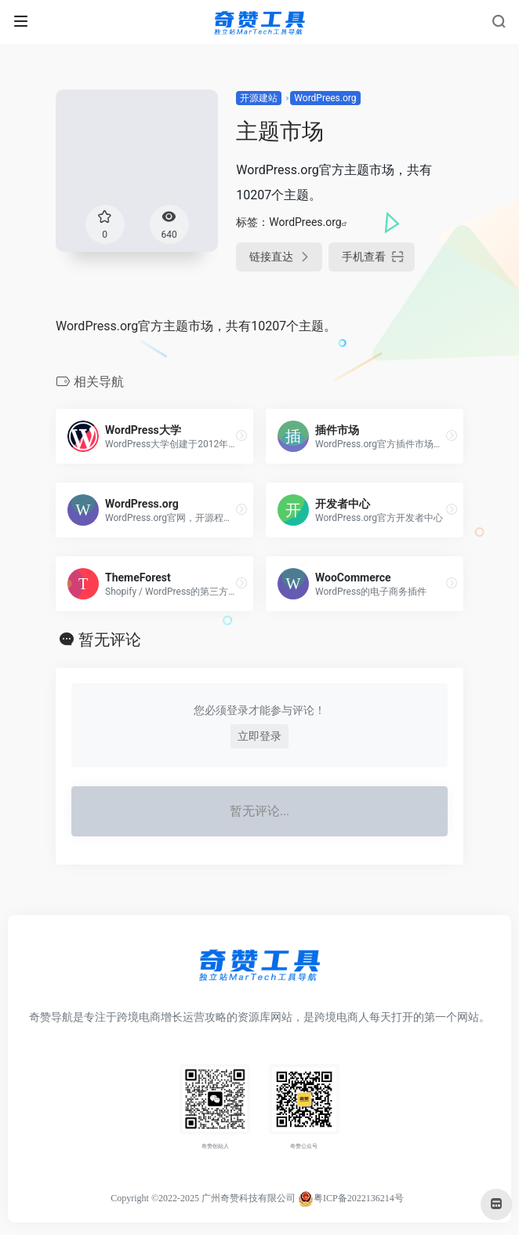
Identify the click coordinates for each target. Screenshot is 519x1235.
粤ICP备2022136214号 (359, 1198)
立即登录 (259, 736)
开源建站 (259, 98)
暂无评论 (109, 639)
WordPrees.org (325, 98)
